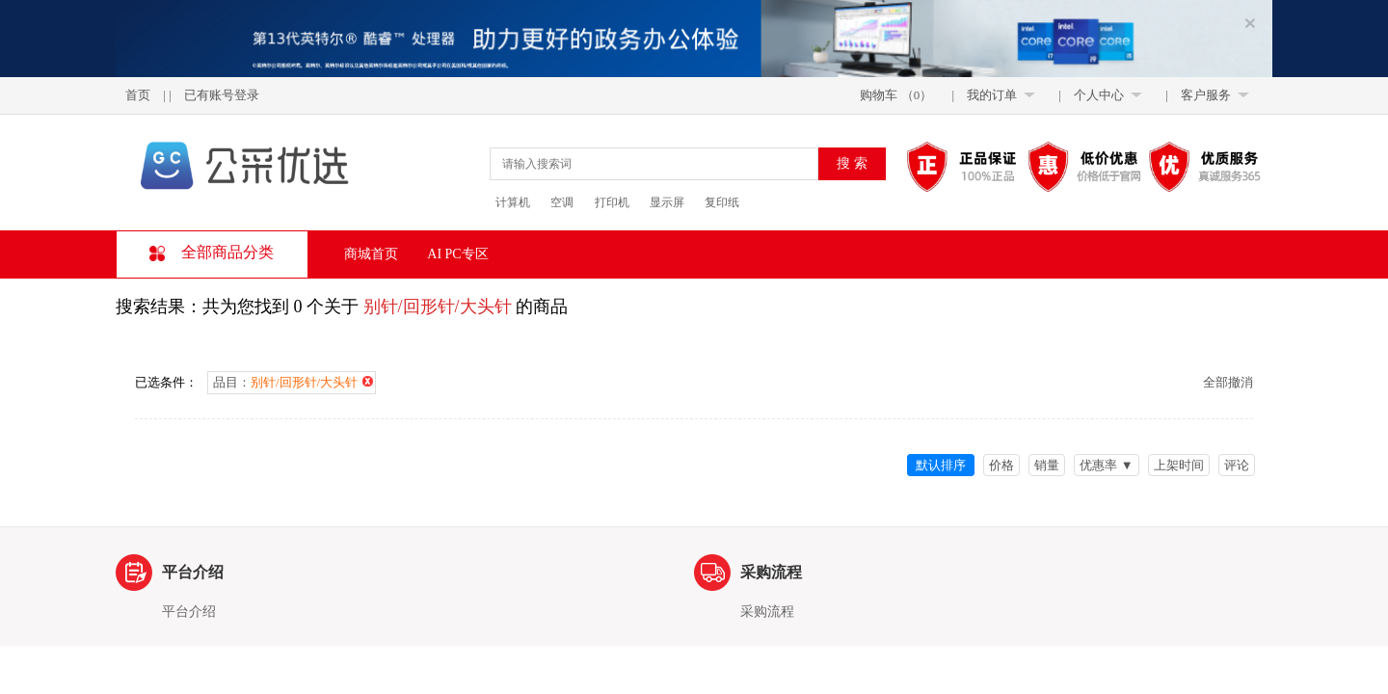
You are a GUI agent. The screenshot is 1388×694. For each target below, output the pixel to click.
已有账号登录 (221, 95)
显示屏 (667, 202)
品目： (293, 382)
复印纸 (722, 202)
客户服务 (1206, 95)
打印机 (612, 202)
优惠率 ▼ (1106, 465)
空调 (562, 202)
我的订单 (992, 95)
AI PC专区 (457, 254)
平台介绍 (189, 612)
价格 (1001, 465)
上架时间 (1179, 465)
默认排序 (941, 465)
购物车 (878, 95)
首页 (137, 95)
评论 (1236, 465)
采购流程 (767, 612)
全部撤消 (1228, 382)
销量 (1046, 465)
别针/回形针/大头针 (437, 306)
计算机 (512, 202)
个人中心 (1099, 95)
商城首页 (371, 254)
